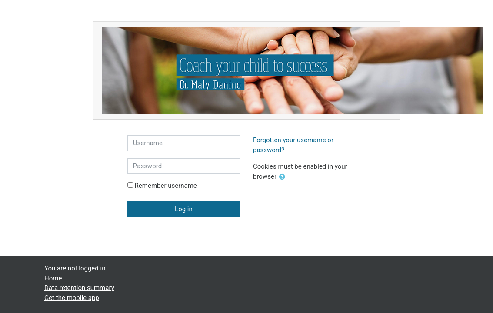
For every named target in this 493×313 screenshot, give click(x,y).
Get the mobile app (71, 298)
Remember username (166, 186)
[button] (284, 177)
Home (53, 278)
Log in (184, 209)
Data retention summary (79, 288)
